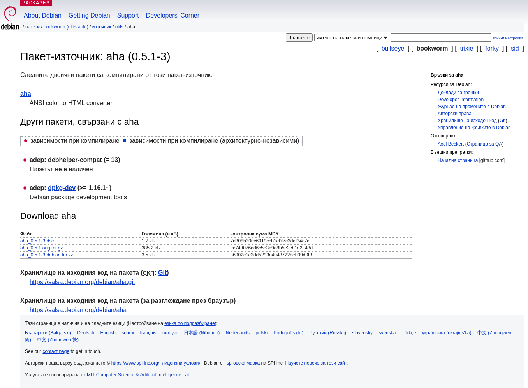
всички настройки (508, 38)
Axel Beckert (451, 144)
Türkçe (409, 332)
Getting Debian (89, 15)
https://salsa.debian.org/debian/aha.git (82, 282)
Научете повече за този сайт (316, 363)
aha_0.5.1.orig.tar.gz (41, 248)
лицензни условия (181, 363)
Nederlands (238, 332)
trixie (466, 48)
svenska (387, 332)
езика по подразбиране (189, 323)
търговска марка (242, 363)
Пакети (32, 27)
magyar (170, 332)
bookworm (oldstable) (66, 27)
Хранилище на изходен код (467, 120)
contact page (55, 351)
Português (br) (288, 332)
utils (119, 27)
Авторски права (455, 113)
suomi (127, 332)
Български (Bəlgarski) (48, 332)
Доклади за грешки (458, 92)
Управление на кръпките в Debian (474, 127)
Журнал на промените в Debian (472, 106)
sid (515, 48)
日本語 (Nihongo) (202, 332)
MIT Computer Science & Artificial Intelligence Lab (138, 374)
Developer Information (461, 99)
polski (261, 332)
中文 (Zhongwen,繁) (58, 339)
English (108, 332)
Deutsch (85, 332)
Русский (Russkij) (327, 332)
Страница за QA (484, 144)
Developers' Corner (172, 15)
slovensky (362, 332)
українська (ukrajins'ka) (447, 332)
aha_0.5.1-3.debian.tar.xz (46, 255)
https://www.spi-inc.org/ (135, 363)
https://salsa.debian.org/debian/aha (78, 310)
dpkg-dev (62, 187)
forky (492, 48)
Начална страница (458, 160)
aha (25, 93)
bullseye (393, 48)
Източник (101, 27)
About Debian (43, 15)
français (148, 332)
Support (128, 15)
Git (502, 120)
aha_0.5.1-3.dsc (37, 241)
